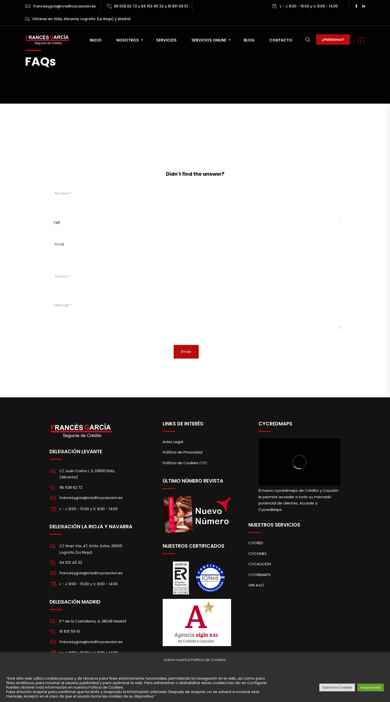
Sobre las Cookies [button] (337, 687)
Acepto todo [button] (370, 687)
